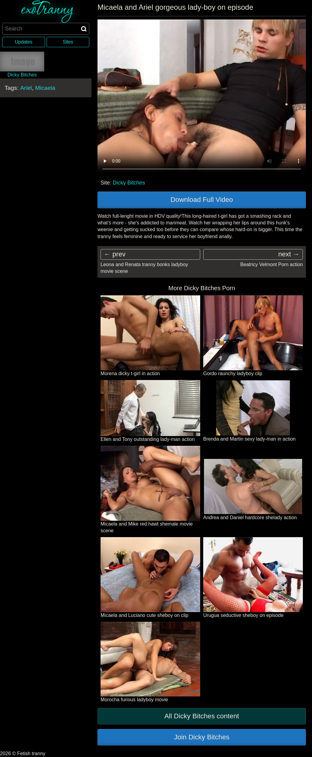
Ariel (26, 87)
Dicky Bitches (129, 183)
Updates (23, 41)
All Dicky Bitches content (201, 716)
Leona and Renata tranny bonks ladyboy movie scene (144, 268)
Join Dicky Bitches (201, 737)
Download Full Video (202, 199)
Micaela (45, 87)
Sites (68, 41)
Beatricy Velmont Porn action (271, 264)
